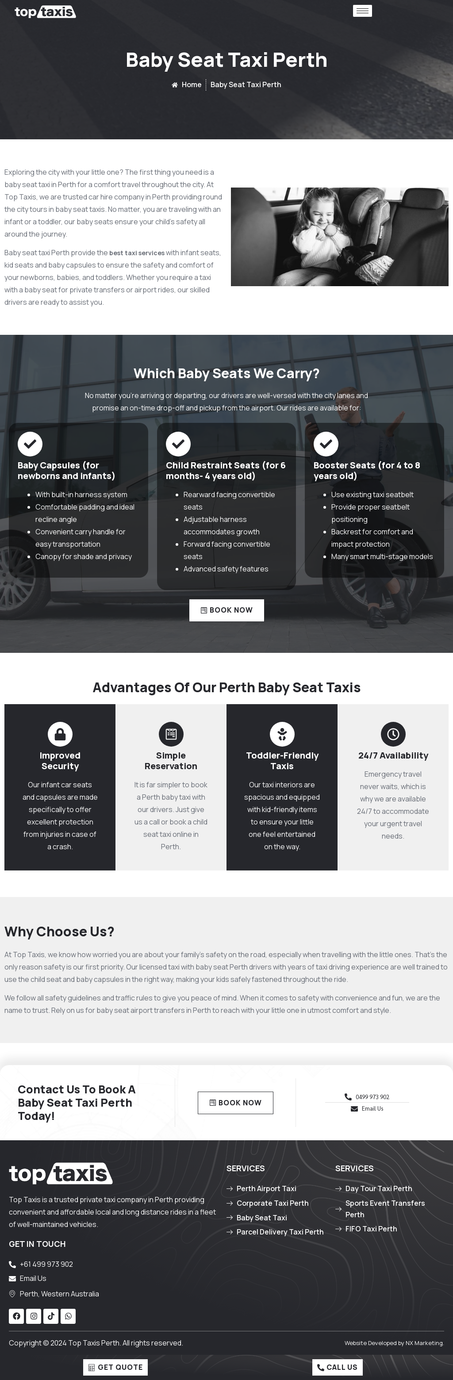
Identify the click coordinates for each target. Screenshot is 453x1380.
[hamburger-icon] (362, 10)
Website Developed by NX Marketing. (394, 1343)
